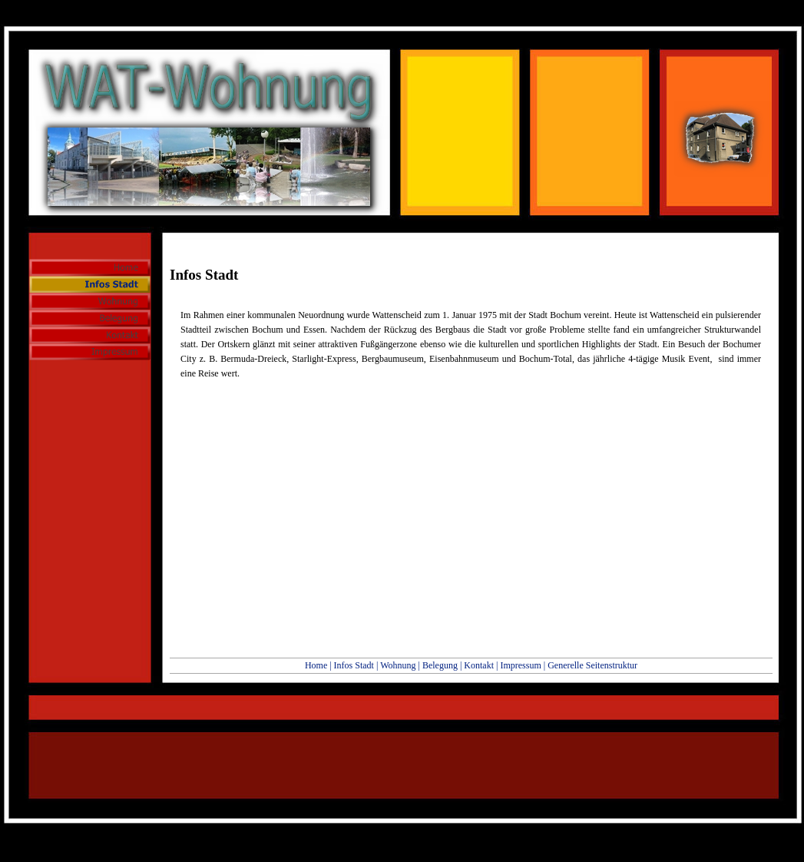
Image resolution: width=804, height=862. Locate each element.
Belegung (440, 665)
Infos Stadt (354, 665)
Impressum (520, 665)
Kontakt (479, 665)
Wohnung (397, 665)
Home (316, 665)
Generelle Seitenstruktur (592, 665)
